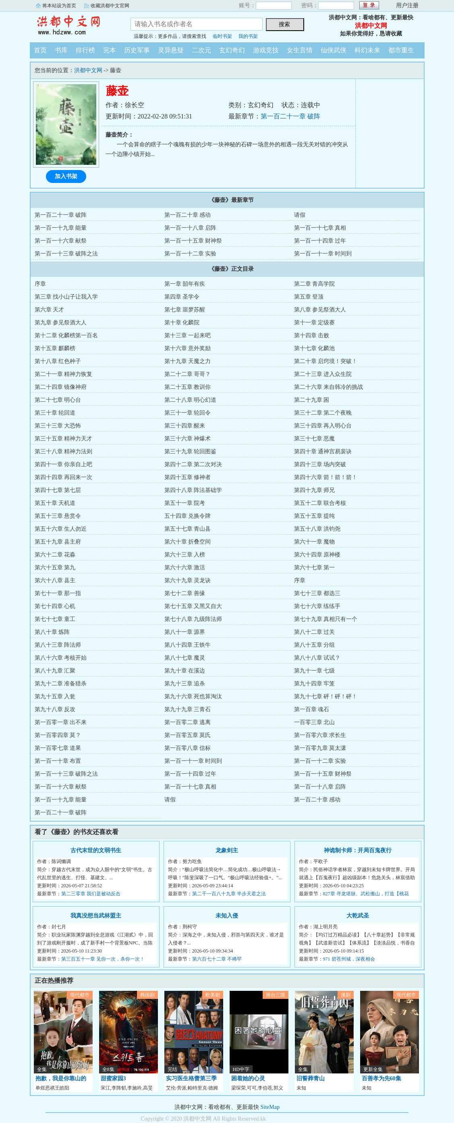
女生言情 (300, 50)
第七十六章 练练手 (317, 606)
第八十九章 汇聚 (55, 671)
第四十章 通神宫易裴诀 (323, 451)
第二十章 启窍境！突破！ (326, 361)
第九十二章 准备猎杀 (61, 684)
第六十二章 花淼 (55, 555)
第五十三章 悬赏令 (58, 516)
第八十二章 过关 (314, 632)
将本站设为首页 (59, 5)
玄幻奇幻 (232, 50)
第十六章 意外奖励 (187, 348)
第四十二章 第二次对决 (193, 464)
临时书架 (222, 36)
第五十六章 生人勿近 (61, 529)
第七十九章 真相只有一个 (326, 619)
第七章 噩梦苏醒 (184, 310)
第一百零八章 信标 (187, 748)
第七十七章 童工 (55, 619)
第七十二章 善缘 (184, 593)
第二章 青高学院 (314, 284)
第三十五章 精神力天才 (64, 439)
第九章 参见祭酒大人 (61, 323)
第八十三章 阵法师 (58, 645)
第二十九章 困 (312, 400)
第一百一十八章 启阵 (190, 228)
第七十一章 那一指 (58, 593)
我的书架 (248, 36)
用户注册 (407, 5)
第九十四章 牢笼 (314, 684)
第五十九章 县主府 (58, 542)
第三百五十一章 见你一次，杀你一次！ (103, 959)
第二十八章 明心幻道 (190, 400)
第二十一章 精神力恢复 (64, 374)
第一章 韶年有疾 (184, 284)
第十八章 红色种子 (58, 361)
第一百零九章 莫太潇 (320, 748)
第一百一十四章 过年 (320, 241)
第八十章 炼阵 (52, 632)
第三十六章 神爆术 (187, 439)
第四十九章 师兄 (314, 490)
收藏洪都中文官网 (110, 5)
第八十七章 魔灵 (184, 658)
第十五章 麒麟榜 (55, 348)
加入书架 (66, 176)
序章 (40, 284)
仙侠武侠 (333, 50)
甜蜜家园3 (113, 1078)
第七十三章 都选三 (317, 593)
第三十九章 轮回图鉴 (190, 451)
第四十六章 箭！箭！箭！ (326, 477)
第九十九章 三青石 (187, 709)
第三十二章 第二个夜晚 (323, 413)
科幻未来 (367, 50)
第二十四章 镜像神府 (61, 387)
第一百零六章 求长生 (320, 735)
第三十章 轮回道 (55, 413)
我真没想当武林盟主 (95, 916)
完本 (109, 50)
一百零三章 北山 (314, 722)
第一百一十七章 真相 (320, 228)
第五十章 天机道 (55, 503)
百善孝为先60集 (381, 1078)
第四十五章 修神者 (187, 477)
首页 (40, 50)
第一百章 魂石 (312, 709)
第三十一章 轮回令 (187, 413)
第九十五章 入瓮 (55, 696)
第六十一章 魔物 (314, 542)
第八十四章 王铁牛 (187, 645)
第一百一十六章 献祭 (61, 241)
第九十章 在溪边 (184, 671)
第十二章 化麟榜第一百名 (66, 335)
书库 (61, 50)
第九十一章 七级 (314, 671)
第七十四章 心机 (55, 606)
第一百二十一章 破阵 (290, 116)
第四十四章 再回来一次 (64, 477)
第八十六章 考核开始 (61, 658)
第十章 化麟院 (182, 323)
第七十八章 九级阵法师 (193, 619)
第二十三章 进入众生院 (323, 374)
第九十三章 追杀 (184, 684)
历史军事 (137, 50)
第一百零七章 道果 (58, 748)
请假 (299, 215)
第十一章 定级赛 (314, 323)
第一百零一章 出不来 (61, 722)
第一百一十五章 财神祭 (193, 241)
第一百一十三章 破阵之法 (66, 254)
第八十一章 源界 (184, 632)
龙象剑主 (227, 850)
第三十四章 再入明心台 (323, 426)
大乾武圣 (357, 916)
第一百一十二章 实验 (190, 254)
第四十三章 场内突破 (320, 464)
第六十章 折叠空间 (187, 542)
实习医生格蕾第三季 (191, 1078)
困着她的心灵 (248, 1078)
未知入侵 (227, 916)
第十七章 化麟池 (314, 348)
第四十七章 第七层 (58, 490)
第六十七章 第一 (314, 568)
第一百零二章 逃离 (187, 722)
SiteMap (270, 1107)
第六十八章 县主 (55, 580)
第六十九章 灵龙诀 (187, 580)
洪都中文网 (74, 26)
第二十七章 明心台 (58, 400)
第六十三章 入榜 (184, 555)
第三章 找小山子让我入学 (66, 297)
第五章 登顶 (309, 297)
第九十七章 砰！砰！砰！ (326, 696)
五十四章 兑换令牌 (187, 516)
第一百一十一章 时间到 (323, 254)
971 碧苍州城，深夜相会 (349, 959)
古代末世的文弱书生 (95, 850)
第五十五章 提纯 (314, 516)
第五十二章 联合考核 (320, 503)
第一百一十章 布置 (58, 761)
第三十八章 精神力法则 (64, 451)
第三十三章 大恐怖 (58, 426)
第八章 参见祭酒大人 (320, 310)
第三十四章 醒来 (184, 426)
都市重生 (401, 50)
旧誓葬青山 (310, 1078)
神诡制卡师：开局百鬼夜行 (358, 850)
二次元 (201, 50)
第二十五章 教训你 (187, 387)
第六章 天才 (49, 310)
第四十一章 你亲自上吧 (64, 464)
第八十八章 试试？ (317, 658)
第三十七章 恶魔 (314, 439)
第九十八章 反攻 (55, 709)
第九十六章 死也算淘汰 (193, 696)
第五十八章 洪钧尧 (317, 529)
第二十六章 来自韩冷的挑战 (328, 387)
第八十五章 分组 (314, 645)
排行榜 (85, 50)
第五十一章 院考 (184, 503)
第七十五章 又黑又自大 (193, 606)
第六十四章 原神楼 (317, 555)
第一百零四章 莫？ (58, 735)
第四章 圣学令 (182, 297)
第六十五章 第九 (55, 568)
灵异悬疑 (171, 50)
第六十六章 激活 (184, 568)
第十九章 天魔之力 (187, 361)
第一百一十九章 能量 (61, 228)
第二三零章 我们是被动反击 (90, 894)
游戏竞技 (266, 50)
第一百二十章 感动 (187, 215)
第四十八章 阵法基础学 (193, 490)
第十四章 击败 (312, 335)
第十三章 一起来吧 (187, 335)
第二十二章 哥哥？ (187, 374)
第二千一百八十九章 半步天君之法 (229, 894)
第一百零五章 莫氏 (187, 735)
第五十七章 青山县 (187, 529)
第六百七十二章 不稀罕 (217, 959)
